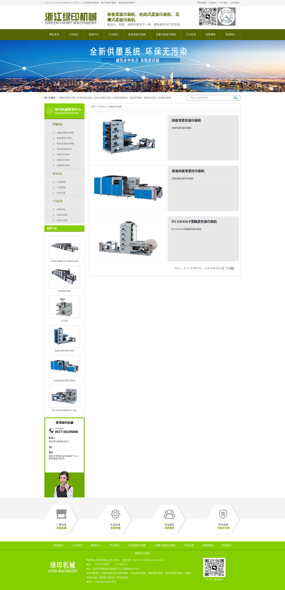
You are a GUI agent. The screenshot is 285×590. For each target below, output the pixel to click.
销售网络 (211, 34)
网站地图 (201, 2)
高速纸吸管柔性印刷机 (64, 380)
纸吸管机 (61, 209)
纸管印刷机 (62, 215)
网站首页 (54, 34)
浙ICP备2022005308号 (105, 582)
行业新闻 (61, 187)
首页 (93, 106)
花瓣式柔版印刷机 (166, 34)
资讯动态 (58, 173)
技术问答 (61, 193)
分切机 (64, 321)
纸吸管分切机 (150, 97)
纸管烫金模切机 (120, 97)
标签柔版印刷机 (137, 34)
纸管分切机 (62, 220)
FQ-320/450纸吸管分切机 (64, 410)
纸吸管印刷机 (135, 97)
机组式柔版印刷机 (102, 97)
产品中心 (58, 124)
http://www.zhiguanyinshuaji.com (148, 560)
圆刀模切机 (109, 577)
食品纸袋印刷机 (126, 2)
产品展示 (114, 34)
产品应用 (191, 34)
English (212, 2)
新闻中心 (94, 34)
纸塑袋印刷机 (92, 2)
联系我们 (235, 2)
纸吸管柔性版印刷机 (64, 350)
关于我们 (223, 2)
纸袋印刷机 (107, 573)
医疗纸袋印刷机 (108, 2)
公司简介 (74, 34)
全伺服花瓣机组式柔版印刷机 (64, 261)
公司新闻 (61, 182)
